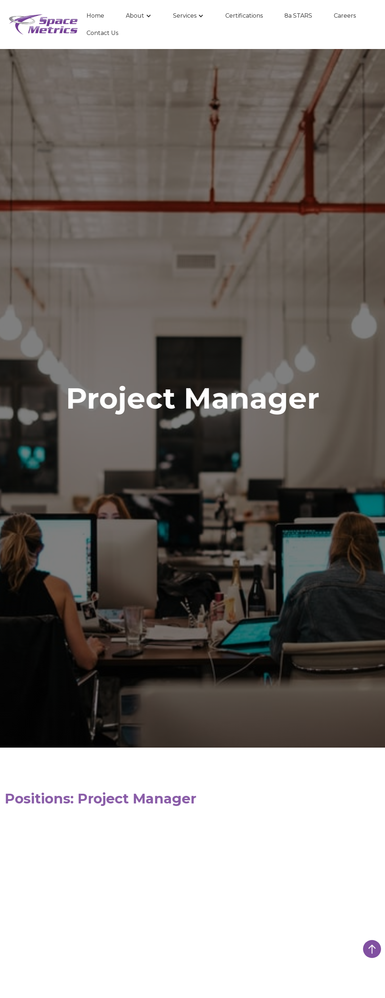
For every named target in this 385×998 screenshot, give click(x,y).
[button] (139, 16)
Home (95, 15)
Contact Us (102, 33)
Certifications (244, 15)
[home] (43, 24)
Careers (345, 15)
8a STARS (298, 15)
